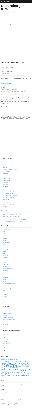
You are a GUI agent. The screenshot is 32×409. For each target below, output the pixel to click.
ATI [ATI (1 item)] (2, 361)
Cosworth (5, 238)
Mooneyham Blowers (8, 268)
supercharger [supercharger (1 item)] (13, 372)
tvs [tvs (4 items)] (17, 374)
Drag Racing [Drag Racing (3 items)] (6, 363)
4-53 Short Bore (6, 343)
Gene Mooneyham (7, 311)
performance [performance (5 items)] (7, 369)
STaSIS (4, 190)
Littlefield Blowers (7, 261)
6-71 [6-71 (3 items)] (6, 360)
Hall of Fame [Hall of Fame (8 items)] (12, 366)
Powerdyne (5, 275)
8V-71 (4, 349)
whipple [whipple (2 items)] (26, 375)
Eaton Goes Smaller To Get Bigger (11, 216)
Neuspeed (5, 184)
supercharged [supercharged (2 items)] (5, 372)
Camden (5, 236)
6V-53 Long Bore (7, 337)
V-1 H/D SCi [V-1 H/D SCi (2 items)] (22, 374)
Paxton (4, 186)
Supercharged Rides (8, 191)
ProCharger (5, 277)
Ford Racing (6, 171)
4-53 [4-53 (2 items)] (2, 360)
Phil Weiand (6, 315)
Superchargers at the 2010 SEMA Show (12, 221)
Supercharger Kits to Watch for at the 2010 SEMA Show (16, 219)
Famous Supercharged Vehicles (10, 169)
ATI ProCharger (6, 164)
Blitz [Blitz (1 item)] (4, 361)
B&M (4, 231)
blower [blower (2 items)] (7, 361)
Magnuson (5, 182)
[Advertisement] (16, 19)
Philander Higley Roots (8, 317)
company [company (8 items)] (23, 361)
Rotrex (4, 279)
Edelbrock (5, 246)
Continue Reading (6, 83)
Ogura (4, 272)
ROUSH (4, 281)
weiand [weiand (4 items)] (21, 375)
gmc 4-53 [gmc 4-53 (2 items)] (24, 364)
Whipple (5, 206)
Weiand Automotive (7, 204)
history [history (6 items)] (23, 366)
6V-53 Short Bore (7, 339)
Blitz (4, 165)
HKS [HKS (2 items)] (28, 366)
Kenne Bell (5, 255)
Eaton (4, 167)
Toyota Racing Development (9, 288)
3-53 (4, 345)
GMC (4, 248)
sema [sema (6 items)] (23, 370)
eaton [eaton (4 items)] (25, 363)
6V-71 (4, 350)
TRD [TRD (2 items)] (11, 374)
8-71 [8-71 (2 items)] (13, 360)
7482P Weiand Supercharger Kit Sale (12, 214)
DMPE (4, 240)
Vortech (4, 203)
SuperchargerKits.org (21, 75)
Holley (4, 177)
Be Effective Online (10, 405)
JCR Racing (5, 178)
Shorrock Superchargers (9, 283)
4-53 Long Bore (6, 341)
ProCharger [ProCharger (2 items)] (27, 369)
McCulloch (5, 266)
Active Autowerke (7, 162)
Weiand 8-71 (6, 72)
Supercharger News (7, 197)
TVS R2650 (5, 334)
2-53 (4, 347)
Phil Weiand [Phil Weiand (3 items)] (18, 369)
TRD (4, 201)
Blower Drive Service (8, 235)
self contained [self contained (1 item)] (17, 371)
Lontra (4, 262)
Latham (4, 259)
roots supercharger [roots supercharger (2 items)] (7, 371)
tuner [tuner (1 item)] (14, 373)
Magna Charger (6, 180)
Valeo (4, 290)
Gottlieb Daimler (7, 313)
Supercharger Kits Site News (10, 195)
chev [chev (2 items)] (16, 361)
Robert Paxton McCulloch (9, 319)
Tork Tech (5, 199)
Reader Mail (6, 188)
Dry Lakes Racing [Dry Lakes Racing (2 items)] (16, 363)
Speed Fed (5, 392)
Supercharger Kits (12, 7)
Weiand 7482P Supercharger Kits (16, 384)
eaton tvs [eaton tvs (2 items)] (4, 364)
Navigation (7, 1)
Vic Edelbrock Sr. (7, 323)
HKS (4, 175)
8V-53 (4, 336)
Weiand (4, 294)
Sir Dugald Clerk (7, 321)
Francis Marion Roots (8, 310)
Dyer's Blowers (6, 242)
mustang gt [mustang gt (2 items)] (13, 367)
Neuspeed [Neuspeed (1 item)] (19, 367)
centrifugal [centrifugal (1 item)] (12, 361)
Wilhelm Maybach (7, 324)
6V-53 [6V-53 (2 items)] (10, 360)
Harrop (4, 173)
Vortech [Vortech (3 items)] (14, 375)
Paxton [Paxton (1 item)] (23, 367)
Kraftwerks (5, 257)
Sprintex (5, 285)
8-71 (3, 88)
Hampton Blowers (7, 249)
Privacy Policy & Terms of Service (10, 403)
